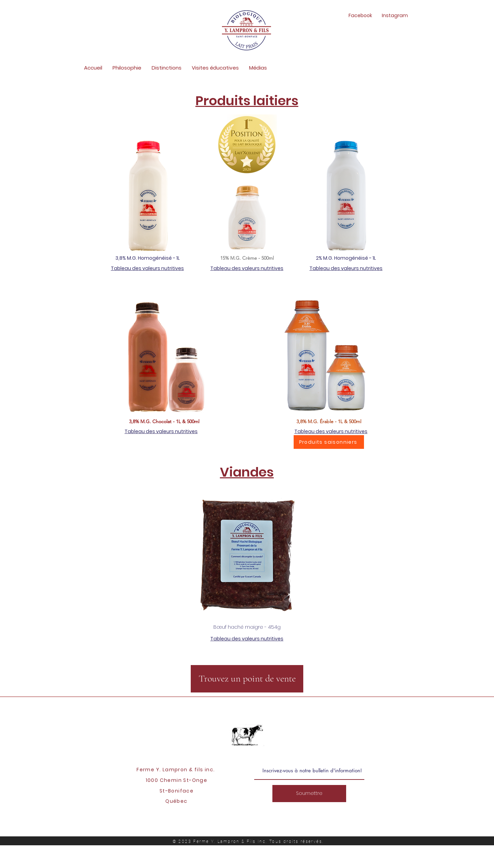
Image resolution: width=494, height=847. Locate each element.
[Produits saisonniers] (329, 442)
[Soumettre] (309, 793)
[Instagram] (394, 16)
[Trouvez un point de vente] (247, 678)
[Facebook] (360, 16)
